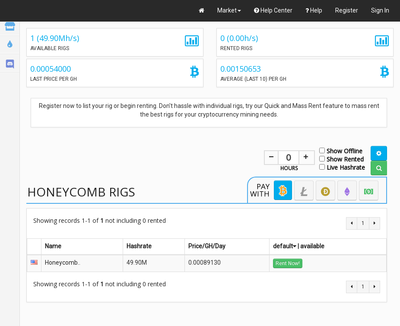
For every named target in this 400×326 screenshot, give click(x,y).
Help (313, 10)
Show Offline (340, 150)
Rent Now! (288, 263)
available (312, 246)
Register (346, 10)
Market (229, 10)
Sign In (380, 10)
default (284, 246)
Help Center (273, 10)
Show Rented (341, 158)
